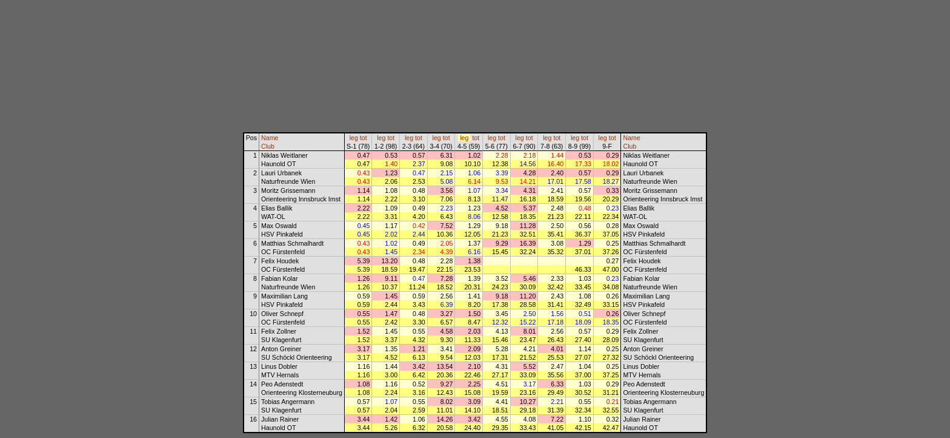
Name (269, 137)
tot (363, 137)
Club (267, 146)
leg (354, 137)
